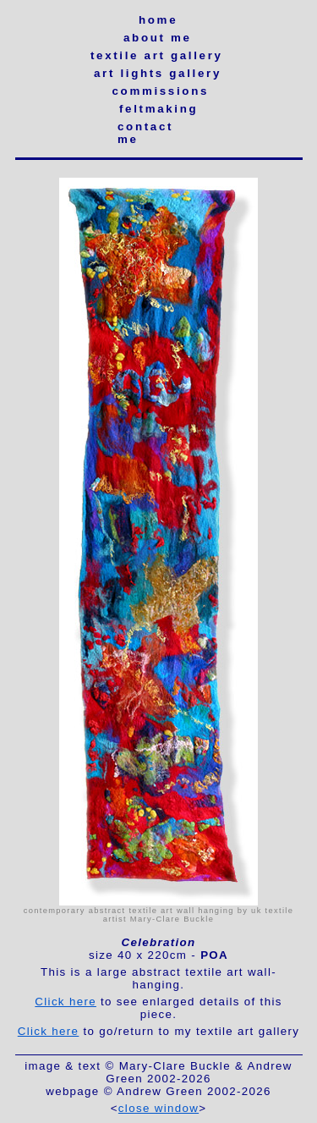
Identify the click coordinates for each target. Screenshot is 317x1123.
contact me (145, 133)
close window (158, 1108)
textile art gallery (156, 55)
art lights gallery (157, 73)
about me (157, 37)
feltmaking (158, 108)
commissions (158, 91)
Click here (65, 1001)
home (158, 20)
